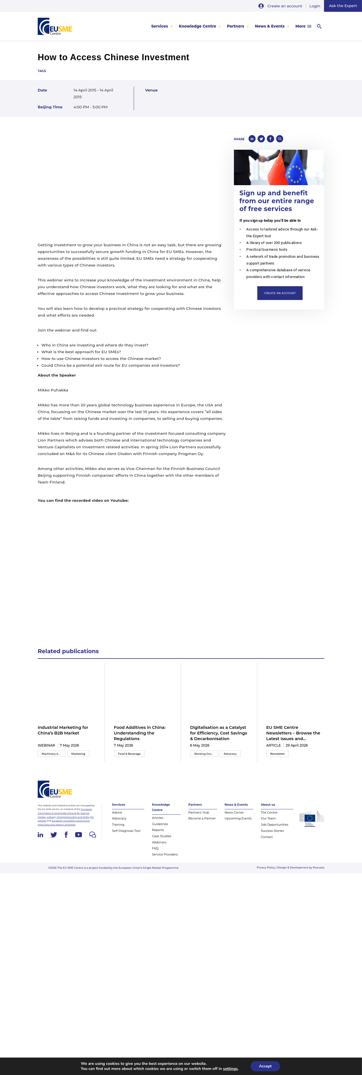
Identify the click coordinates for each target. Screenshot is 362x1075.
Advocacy (230, 757)
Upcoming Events (238, 823)
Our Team (268, 823)
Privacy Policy (266, 872)
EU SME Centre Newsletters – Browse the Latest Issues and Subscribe (293, 733)
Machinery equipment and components (53, 757)
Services (159, 26)
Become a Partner (202, 823)
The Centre (269, 817)
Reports (158, 835)
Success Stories (272, 835)
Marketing (78, 757)
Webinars (159, 847)
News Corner (234, 817)
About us (268, 809)
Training (118, 829)
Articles (157, 822)
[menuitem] (162, 26)
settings (230, 1068)
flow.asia (319, 872)
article (273, 749)
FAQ (155, 853)
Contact (267, 841)
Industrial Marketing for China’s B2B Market (63, 730)
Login (314, 6)
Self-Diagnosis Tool (126, 835)
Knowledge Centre (197, 26)
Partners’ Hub (198, 817)
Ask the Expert (343, 5)
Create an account (284, 6)
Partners (235, 26)
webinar (46, 749)
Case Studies (161, 841)
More (300, 26)
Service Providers (165, 859)
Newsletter (277, 757)
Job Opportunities (274, 829)
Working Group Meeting (206, 757)
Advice (117, 817)
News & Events (270, 26)
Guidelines (160, 828)
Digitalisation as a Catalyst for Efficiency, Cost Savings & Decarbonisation (218, 733)
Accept (265, 1066)
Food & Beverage (129, 757)
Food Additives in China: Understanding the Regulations (140, 733)
